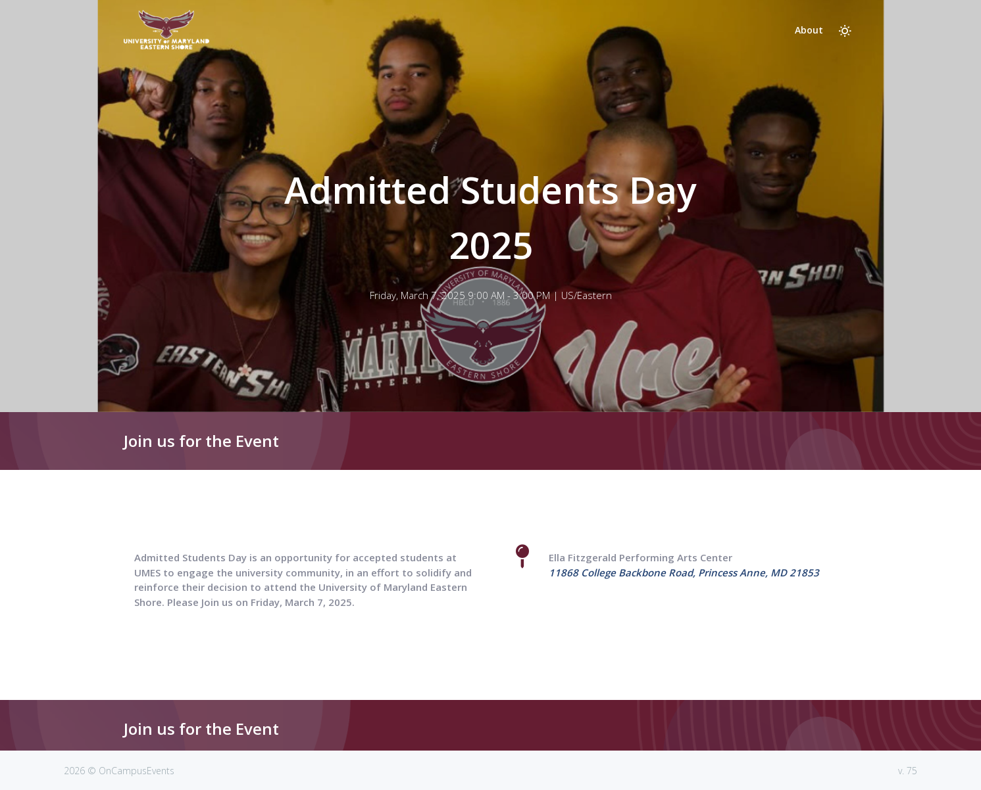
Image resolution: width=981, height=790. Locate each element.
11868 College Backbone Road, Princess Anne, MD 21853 (684, 572)
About (809, 30)
